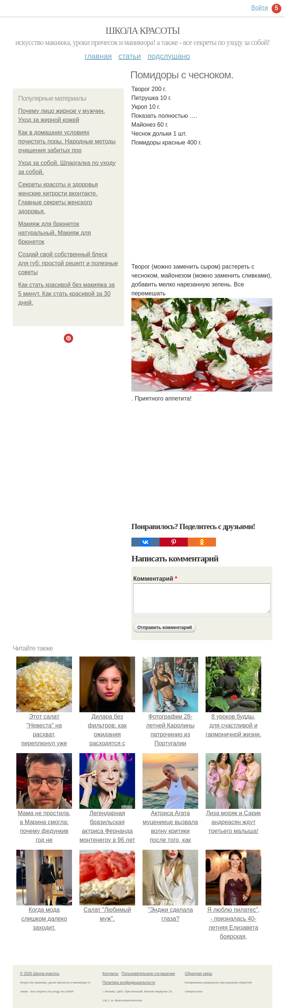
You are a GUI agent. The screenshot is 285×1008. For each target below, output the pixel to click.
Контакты (110, 974)
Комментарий (155, 579)
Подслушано (169, 56)
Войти (259, 7)
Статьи (129, 56)
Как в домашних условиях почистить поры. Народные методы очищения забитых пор (67, 141)
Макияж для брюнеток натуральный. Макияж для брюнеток (54, 233)
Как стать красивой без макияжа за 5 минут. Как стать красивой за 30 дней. (66, 294)
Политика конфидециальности (128, 983)
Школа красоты (142, 30)
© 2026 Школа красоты (39, 974)
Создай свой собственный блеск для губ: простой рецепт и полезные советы (68, 263)
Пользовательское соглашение (148, 974)
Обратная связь (198, 974)
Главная (98, 56)
